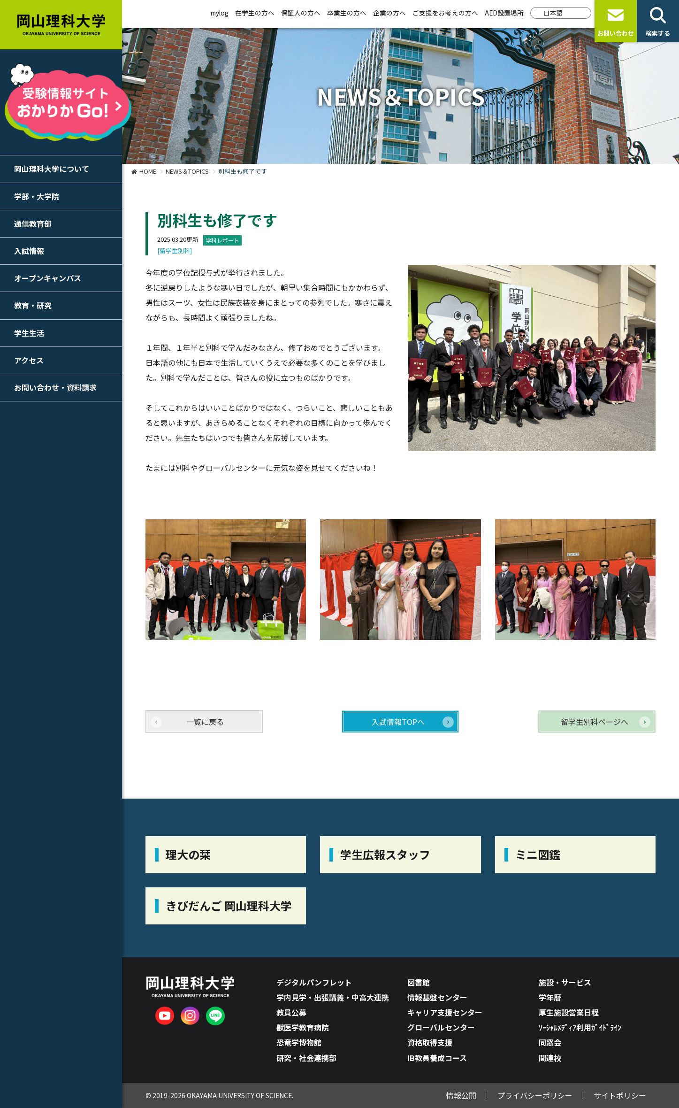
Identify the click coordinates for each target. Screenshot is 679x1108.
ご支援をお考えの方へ (445, 12)
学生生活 (29, 333)
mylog (220, 12)
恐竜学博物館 (298, 1042)
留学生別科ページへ (594, 721)
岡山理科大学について (51, 168)
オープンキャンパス (47, 278)
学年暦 (550, 997)
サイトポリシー (620, 1095)
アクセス (29, 360)
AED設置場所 (504, 12)
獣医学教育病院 (302, 1027)
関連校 (550, 1057)
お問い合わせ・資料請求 (55, 387)
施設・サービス (565, 982)
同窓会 (550, 1042)
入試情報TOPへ (398, 721)
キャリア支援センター (444, 1012)
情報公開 (461, 1095)
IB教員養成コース (437, 1057)
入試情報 (29, 250)
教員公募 (291, 1012)
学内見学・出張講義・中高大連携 (332, 997)
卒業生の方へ (346, 12)
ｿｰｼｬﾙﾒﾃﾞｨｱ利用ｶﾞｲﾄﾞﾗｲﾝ (580, 1027)
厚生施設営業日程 (569, 1012)
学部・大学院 (36, 196)
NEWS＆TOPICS (187, 171)
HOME (147, 171)
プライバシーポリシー (534, 1095)
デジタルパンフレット (314, 982)
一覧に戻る (205, 721)
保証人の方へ (300, 12)
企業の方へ (389, 12)
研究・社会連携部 (306, 1057)
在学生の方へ (255, 12)
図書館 (418, 982)
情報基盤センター (437, 997)
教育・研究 (33, 305)
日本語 (553, 12)
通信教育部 (33, 223)
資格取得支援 (429, 1042)
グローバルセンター (441, 1027)
